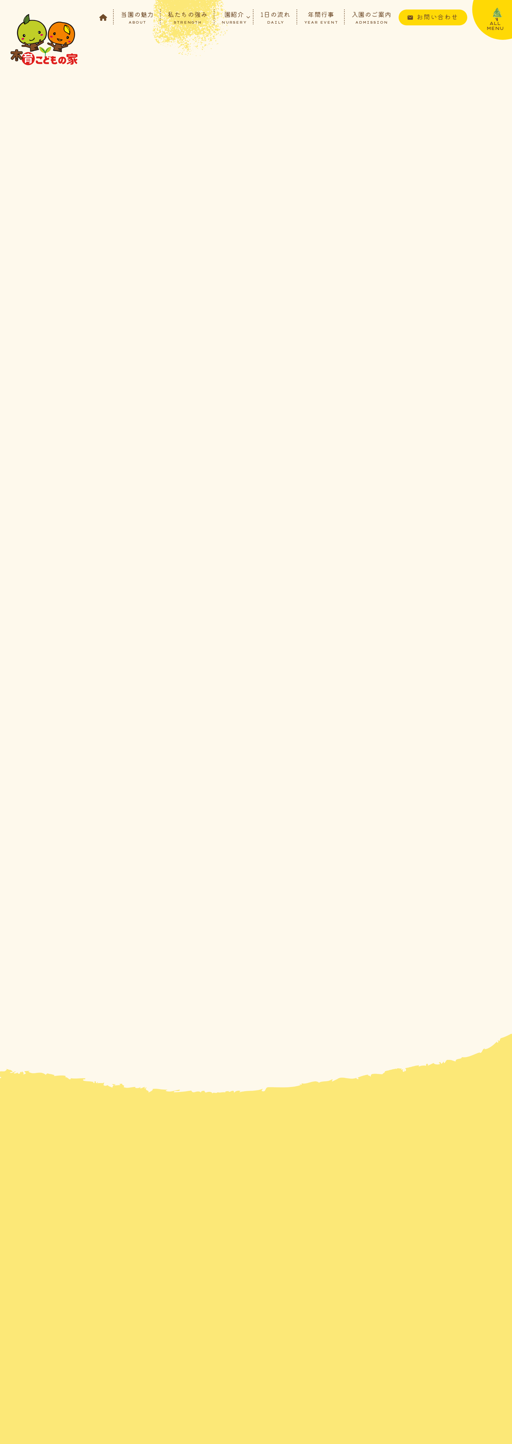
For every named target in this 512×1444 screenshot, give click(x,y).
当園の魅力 (137, 17)
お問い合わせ (437, 16)
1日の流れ (276, 17)
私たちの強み (187, 17)
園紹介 (234, 17)
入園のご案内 (372, 17)
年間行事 (321, 17)
